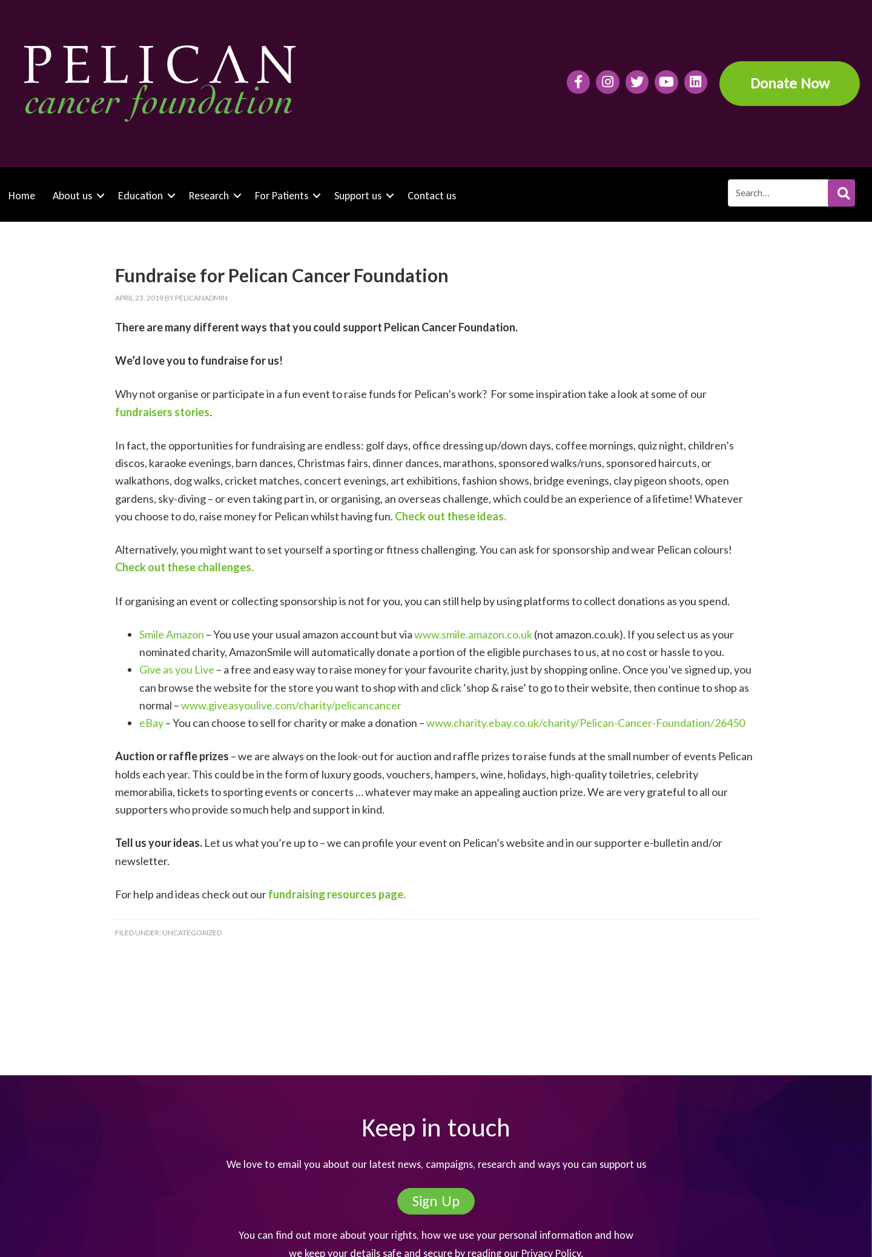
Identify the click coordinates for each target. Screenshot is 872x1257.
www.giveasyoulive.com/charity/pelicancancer (291, 705)
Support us (358, 195)
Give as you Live (176, 669)
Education (140, 195)
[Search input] (791, 193)
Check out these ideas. (450, 516)
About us (72, 195)
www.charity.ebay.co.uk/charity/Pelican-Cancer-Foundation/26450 (585, 722)
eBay (151, 722)
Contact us (432, 195)
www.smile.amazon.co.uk (473, 634)
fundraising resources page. (337, 894)
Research (209, 195)
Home (21, 195)
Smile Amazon (171, 634)
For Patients (281, 195)
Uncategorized (192, 932)
